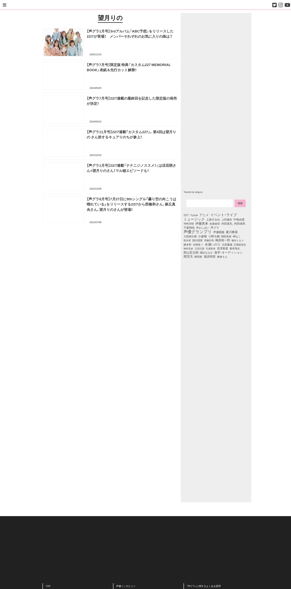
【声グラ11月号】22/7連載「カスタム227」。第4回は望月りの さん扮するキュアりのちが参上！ (131, 135)
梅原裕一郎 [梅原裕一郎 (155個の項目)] (222, 240)
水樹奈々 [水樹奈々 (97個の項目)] (198, 244)
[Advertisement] (110, 246)
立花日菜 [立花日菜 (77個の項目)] (199, 248)
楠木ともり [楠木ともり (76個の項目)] (238, 240)
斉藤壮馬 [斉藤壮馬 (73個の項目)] (209, 240)
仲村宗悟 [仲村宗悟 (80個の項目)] (189, 223)
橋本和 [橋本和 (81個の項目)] (187, 244)
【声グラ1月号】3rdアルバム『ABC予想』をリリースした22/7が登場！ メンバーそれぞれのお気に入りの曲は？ (130, 34)
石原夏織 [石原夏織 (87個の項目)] (227, 244)
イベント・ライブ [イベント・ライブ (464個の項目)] (223, 214)
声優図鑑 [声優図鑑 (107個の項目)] (218, 232)
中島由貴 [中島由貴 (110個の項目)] (239, 219)
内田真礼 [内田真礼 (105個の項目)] (227, 223)
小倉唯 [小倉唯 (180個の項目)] (202, 236)
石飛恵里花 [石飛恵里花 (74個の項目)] (240, 244)
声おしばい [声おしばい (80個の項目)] (202, 227)
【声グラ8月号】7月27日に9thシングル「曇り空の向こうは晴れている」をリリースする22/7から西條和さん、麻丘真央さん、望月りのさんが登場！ (131, 205)
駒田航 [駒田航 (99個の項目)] (198, 256)
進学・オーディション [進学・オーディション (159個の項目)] (228, 252)
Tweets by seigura (193, 192)
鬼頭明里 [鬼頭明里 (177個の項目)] (210, 256)
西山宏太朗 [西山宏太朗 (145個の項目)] (191, 252)
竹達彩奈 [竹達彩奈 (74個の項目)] (210, 248)
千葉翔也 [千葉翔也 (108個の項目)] (189, 227)
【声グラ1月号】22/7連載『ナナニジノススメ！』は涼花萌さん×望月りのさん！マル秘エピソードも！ (131, 168)
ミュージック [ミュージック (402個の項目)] (194, 219)
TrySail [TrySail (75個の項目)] (194, 215)
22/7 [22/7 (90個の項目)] (186, 215)
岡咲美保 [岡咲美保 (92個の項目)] (226, 236)
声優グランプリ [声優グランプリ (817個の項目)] (198, 231)
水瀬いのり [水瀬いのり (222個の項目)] (212, 244)
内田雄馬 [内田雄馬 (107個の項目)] (239, 223)
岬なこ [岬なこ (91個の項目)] (237, 236)
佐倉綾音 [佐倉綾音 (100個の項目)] (215, 223)
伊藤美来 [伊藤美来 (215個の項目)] (201, 223)
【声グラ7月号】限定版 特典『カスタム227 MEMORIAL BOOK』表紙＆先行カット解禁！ (129, 67)
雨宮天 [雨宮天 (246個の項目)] (188, 256)
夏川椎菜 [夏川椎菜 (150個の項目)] (232, 232)
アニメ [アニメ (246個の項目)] (204, 215)
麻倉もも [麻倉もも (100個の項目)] (222, 256)
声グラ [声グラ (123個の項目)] (215, 227)
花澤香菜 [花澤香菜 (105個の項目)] (222, 248)
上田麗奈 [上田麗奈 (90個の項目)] (227, 219)
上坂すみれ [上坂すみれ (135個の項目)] (213, 219)
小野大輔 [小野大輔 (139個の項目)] (214, 236)
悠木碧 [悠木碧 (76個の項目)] (187, 240)
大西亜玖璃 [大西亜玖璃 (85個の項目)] (190, 236)
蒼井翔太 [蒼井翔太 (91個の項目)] (235, 248)
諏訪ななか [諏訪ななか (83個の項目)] (206, 252)
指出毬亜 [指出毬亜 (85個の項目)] (197, 240)
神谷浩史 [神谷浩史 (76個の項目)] (188, 248)
